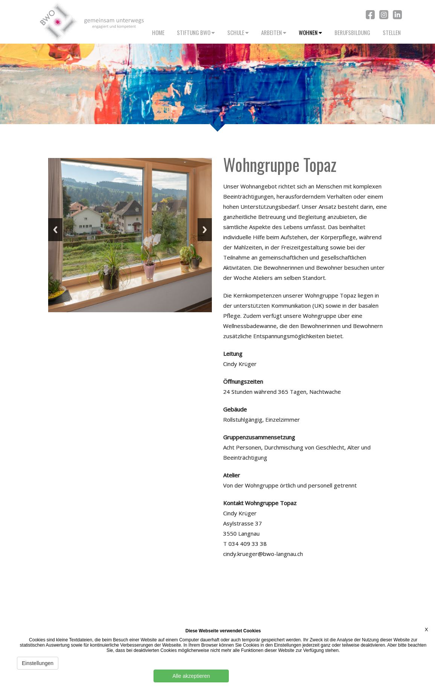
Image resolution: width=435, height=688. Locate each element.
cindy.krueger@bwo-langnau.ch (263, 553)
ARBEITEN (273, 32)
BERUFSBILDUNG (352, 32)
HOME (158, 32)
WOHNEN (310, 32)
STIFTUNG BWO (196, 32)
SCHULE (238, 32)
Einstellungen (37, 663)
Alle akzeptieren (191, 676)
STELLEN (392, 32)
